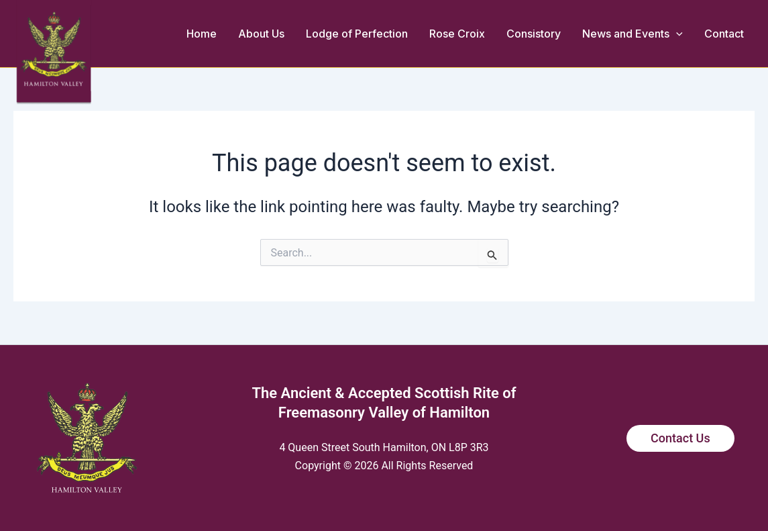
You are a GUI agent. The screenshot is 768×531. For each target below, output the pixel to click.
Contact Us (680, 438)
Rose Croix (457, 33)
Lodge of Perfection (357, 33)
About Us (261, 33)
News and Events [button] (632, 33)
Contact (724, 33)
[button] (676, 33)
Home (201, 33)
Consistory (533, 33)
